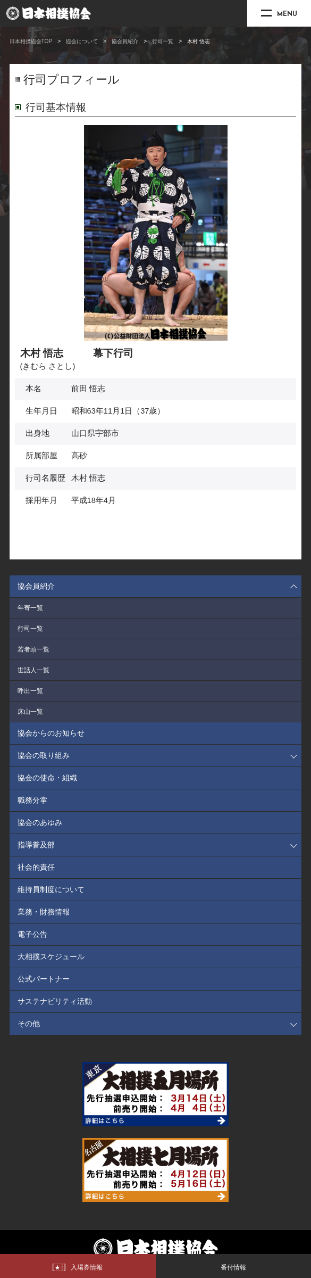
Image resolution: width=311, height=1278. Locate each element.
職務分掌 (32, 800)
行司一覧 (162, 41)
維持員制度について (51, 889)
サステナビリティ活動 (55, 1001)
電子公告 (32, 934)
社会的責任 (36, 867)
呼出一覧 (30, 691)
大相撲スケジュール (51, 956)
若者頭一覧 (33, 649)
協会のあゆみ (40, 822)
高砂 (79, 455)
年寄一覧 (30, 608)
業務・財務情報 (44, 912)
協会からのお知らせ (51, 733)
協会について (82, 41)
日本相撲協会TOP (31, 41)
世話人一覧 (33, 670)
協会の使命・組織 (47, 777)
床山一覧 (30, 711)
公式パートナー (44, 979)
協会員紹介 (125, 41)
